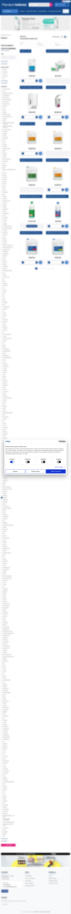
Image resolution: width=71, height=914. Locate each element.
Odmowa (15, 471)
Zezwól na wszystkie (56, 471)
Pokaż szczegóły (59, 467)
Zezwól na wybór (35, 471)
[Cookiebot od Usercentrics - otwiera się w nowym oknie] (60, 442)
